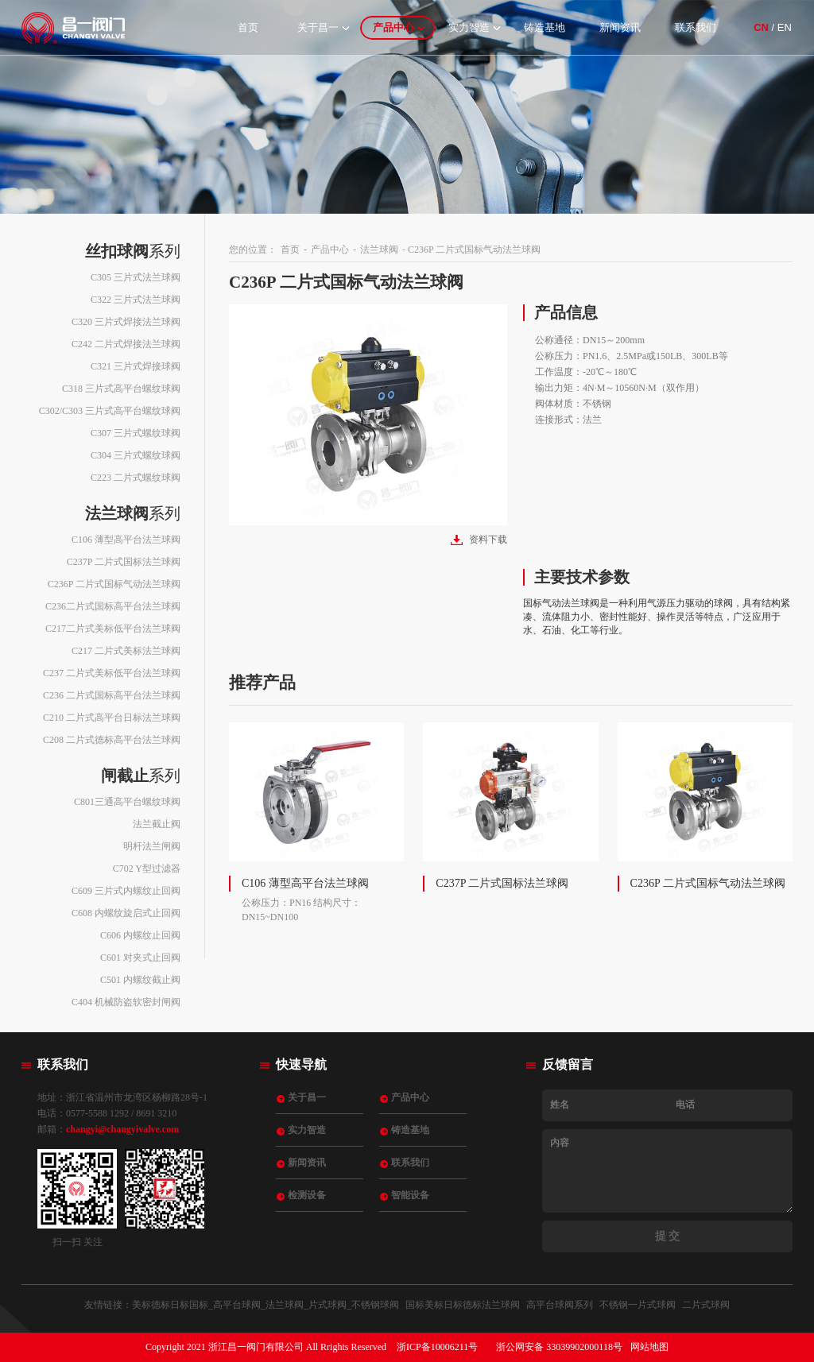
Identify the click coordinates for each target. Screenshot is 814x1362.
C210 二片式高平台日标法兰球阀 (111, 717)
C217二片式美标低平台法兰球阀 (112, 628)
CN (761, 27)
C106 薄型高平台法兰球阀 (126, 539)
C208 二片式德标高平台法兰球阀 (111, 739)
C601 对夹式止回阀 (140, 957)
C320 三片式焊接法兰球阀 (126, 321)
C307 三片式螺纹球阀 (135, 433)
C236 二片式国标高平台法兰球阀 (111, 695)
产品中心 (393, 27)
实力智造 (469, 27)
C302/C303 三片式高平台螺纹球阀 (109, 410)
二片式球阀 (706, 1304)
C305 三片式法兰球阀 (135, 277)
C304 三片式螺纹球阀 (135, 455)
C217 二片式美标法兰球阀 (126, 650)
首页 (248, 27)
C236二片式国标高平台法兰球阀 (112, 606)
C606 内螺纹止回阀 (140, 935)
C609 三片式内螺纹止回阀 (126, 890)
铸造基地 (544, 27)
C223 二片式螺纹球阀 (135, 477)
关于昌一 (318, 27)
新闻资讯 (620, 27)
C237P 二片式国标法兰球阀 (123, 561)
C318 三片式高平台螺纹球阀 (121, 388)
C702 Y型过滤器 (146, 868)
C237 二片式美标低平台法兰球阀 (111, 673)
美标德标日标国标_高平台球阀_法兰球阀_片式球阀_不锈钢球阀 (265, 1304)
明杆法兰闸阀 (151, 846)
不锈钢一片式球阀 (637, 1304)
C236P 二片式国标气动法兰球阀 (114, 584)
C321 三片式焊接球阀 (135, 366)
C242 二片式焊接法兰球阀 (126, 344)
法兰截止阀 (156, 824)
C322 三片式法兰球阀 (135, 299)
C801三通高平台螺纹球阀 (127, 801)
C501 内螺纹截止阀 (140, 979)
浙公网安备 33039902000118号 (559, 1346)
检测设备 (307, 1195)
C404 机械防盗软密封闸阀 (126, 1002)
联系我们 (695, 27)
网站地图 (649, 1346)
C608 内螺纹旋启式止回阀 (126, 913)
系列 (132, 251)
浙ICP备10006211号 (437, 1346)
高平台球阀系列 (559, 1304)
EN (784, 27)
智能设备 (410, 1195)
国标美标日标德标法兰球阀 (462, 1304)
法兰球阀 (379, 249)
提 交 (667, 1236)
